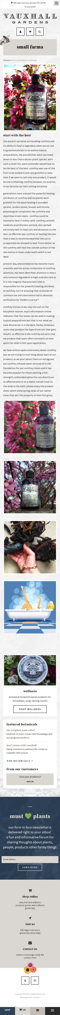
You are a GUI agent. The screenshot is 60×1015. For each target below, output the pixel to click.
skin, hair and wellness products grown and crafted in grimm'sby (30, 905)
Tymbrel (36, 997)
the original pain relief (20, 730)
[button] (30, 453)
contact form (30, 957)
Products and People (28, 60)
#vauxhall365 (30, 6)
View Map (35, 933)
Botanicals (15, 60)
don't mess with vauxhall (21, 745)
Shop (7, 1009)
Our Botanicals (18, 760)
